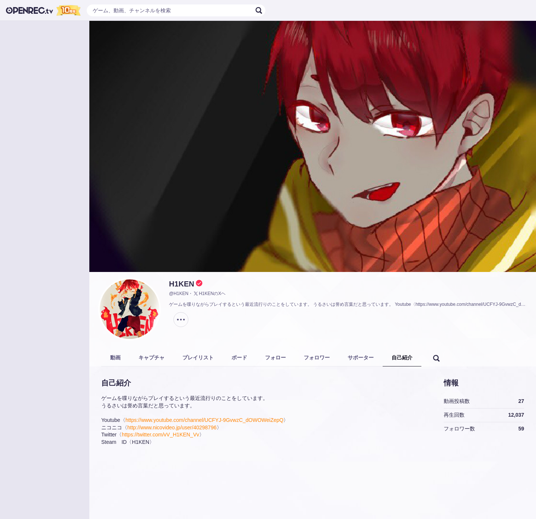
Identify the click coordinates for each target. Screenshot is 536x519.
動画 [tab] (115, 358)
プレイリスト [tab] (198, 358)
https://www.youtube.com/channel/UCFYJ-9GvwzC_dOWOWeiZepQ (204, 420)
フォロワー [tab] (317, 358)
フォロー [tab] (275, 358)
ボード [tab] (239, 358)
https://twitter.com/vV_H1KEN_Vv (160, 435)
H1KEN (181, 284)
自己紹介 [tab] (402, 358)
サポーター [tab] (361, 358)
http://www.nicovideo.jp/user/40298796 (172, 427)
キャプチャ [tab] (151, 358)
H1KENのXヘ (209, 294)
